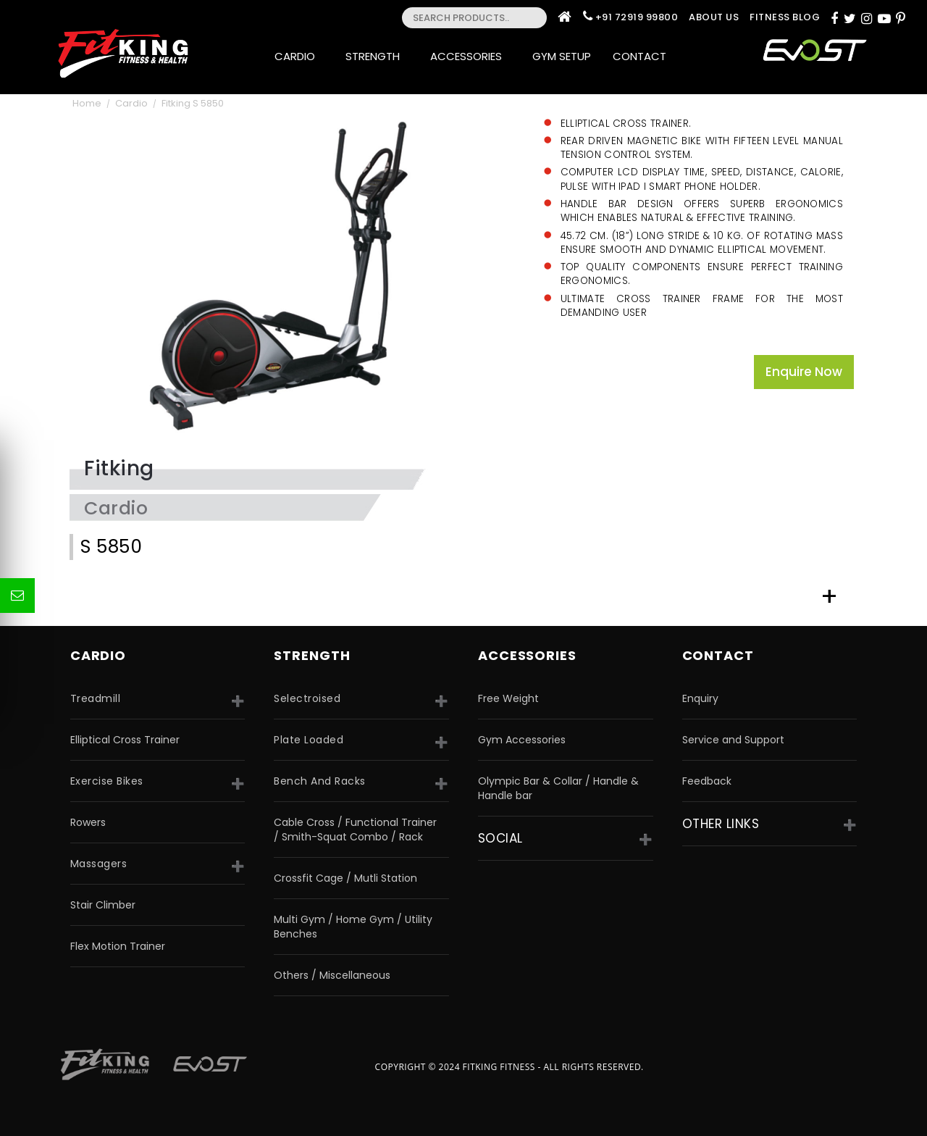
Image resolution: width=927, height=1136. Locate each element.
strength (312, 655)
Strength (376, 56)
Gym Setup (561, 56)
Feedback (706, 781)
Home (86, 103)
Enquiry (700, 698)
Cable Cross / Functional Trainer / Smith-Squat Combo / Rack (355, 829)
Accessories (470, 56)
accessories (527, 655)
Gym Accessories (522, 739)
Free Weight (508, 698)
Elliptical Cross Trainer (125, 739)
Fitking (119, 468)
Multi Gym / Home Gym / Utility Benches (353, 926)
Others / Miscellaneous (332, 975)
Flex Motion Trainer (117, 946)
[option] (290, 277)
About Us (714, 17)
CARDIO (98, 655)
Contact (644, 56)
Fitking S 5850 (193, 103)
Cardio (299, 56)
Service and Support (733, 739)
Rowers (88, 822)
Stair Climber (102, 905)
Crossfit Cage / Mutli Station (345, 878)
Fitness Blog (785, 17)
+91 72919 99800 (637, 17)
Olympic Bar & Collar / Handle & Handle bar (558, 788)
